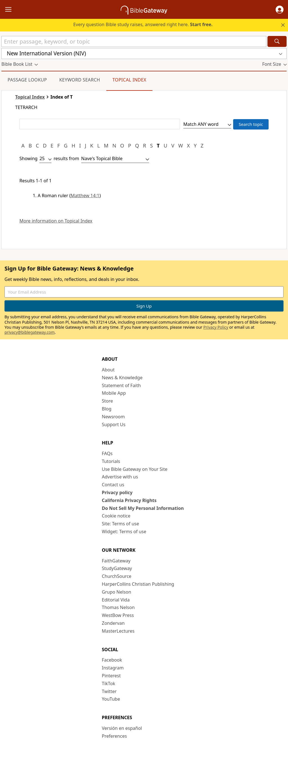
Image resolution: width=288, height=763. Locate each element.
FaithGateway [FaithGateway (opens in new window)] (116, 561)
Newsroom (113, 417)
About (108, 370)
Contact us (113, 485)
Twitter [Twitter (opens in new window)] (109, 691)
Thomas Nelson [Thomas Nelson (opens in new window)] (118, 607)
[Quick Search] (133, 41)
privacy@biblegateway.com (29, 332)
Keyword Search (79, 80)
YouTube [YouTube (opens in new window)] (111, 699)
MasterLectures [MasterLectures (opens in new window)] (118, 631)
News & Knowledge (122, 377)
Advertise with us (120, 477)
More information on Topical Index (55, 221)
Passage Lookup (27, 80)
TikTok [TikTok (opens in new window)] (108, 683)
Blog (106, 409)
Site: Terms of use (120, 524)
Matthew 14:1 (85, 195)
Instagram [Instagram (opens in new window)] (113, 668)
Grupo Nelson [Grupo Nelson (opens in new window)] (116, 592)
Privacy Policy (215, 327)
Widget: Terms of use (124, 531)
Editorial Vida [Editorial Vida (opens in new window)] (116, 600)
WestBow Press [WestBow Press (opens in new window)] (118, 615)
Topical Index (129, 80)
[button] (280, 9)
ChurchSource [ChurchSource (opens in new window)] (116, 576)
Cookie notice (116, 516)
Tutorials (111, 461)
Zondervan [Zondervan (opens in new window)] (113, 623)
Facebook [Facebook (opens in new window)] (112, 660)
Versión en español (122, 728)
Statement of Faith (121, 385)
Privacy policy (117, 492)
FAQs (107, 453)
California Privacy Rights (129, 500)
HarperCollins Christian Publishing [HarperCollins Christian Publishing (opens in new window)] (138, 584)
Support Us (113, 424)
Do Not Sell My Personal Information (143, 508)
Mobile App (114, 393)
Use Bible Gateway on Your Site (134, 469)
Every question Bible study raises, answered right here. (143, 24)
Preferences (114, 736)
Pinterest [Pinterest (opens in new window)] (111, 676)
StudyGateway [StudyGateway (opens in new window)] (117, 568)
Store (107, 401)
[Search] (277, 41)
